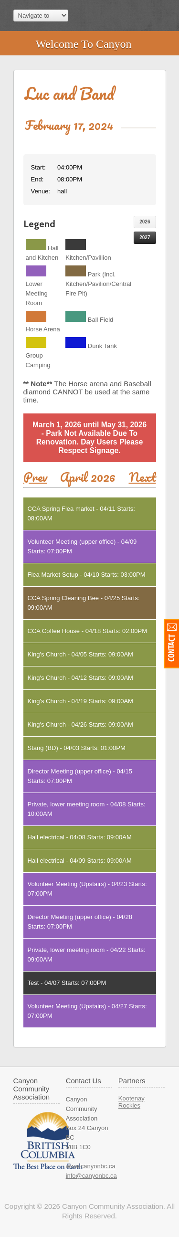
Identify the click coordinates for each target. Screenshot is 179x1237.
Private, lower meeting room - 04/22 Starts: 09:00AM (87, 954)
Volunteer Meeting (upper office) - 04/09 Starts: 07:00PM (82, 546)
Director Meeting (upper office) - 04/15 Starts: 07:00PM (80, 776)
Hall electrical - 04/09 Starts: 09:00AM (80, 860)
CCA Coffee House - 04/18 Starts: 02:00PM (87, 630)
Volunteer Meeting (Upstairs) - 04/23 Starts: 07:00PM (87, 888)
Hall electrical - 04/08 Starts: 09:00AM (80, 837)
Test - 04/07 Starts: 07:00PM (67, 982)
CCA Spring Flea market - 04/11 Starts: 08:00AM (81, 513)
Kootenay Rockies (131, 1102)
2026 (144, 221)
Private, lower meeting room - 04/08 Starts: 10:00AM (87, 809)
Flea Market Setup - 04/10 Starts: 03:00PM (87, 574)
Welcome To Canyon (83, 44)
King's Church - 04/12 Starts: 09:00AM (80, 677)
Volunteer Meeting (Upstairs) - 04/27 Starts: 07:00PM (87, 1011)
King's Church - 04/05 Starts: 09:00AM (80, 654)
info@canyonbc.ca (91, 1175)
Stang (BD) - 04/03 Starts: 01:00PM (77, 747)
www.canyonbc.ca (91, 1166)
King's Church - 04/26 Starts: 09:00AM (80, 724)
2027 (144, 237)
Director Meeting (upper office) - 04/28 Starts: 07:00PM (80, 921)
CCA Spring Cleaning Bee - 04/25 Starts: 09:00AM (84, 602)
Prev (35, 477)
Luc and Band (69, 93)
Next (142, 477)
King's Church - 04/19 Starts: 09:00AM (80, 701)
